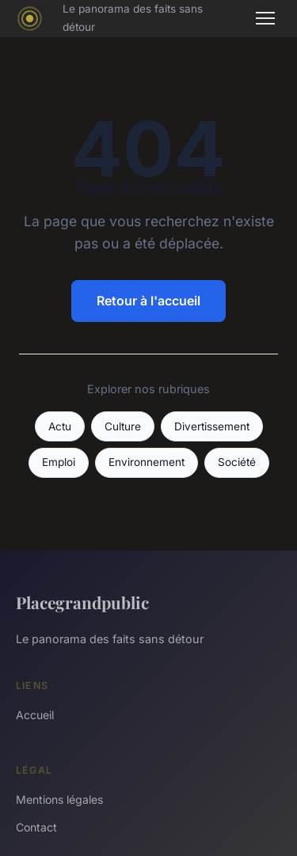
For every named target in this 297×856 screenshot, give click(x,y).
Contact (36, 827)
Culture (123, 426)
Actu (59, 426)
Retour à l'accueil (148, 301)
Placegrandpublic (82, 602)
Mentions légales (59, 799)
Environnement (147, 462)
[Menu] (265, 18)
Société (237, 462)
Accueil (35, 715)
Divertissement (211, 426)
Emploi (58, 462)
